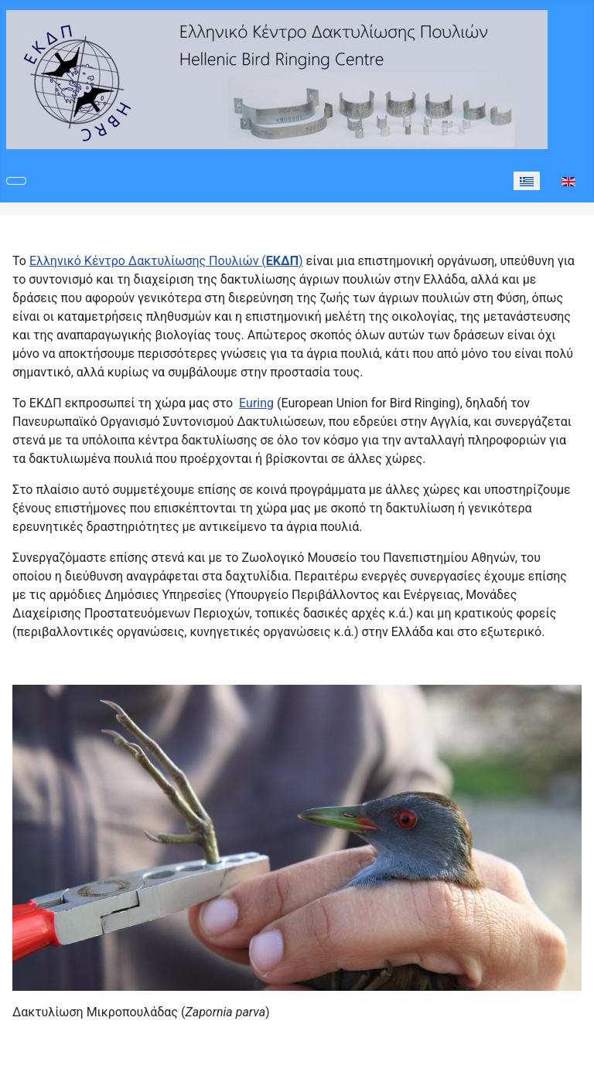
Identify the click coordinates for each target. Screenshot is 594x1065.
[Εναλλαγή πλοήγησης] (16, 181)
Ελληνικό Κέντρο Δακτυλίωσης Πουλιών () (166, 260)
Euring (256, 403)
